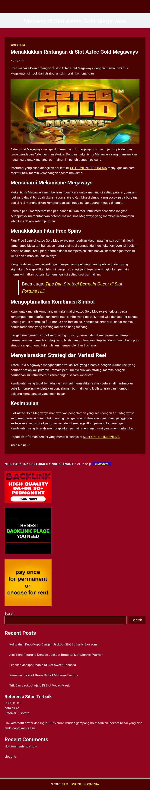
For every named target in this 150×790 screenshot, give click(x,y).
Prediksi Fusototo (17, 713)
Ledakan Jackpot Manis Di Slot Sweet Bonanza (42, 665)
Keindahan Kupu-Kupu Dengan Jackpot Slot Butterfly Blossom (53, 644)
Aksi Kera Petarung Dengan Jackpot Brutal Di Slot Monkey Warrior (56, 655)
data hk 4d (12, 708)
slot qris (10, 756)
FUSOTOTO (13, 703)
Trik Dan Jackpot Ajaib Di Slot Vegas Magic (40, 685)
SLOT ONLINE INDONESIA (80, 784)
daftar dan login (36, 723)
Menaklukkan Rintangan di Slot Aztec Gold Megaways (74, 52)
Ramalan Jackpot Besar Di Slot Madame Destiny (43, 675)
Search (9, 613)
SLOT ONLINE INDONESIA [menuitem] (88, 168)
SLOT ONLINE (18, 45)
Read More (20, 445)
